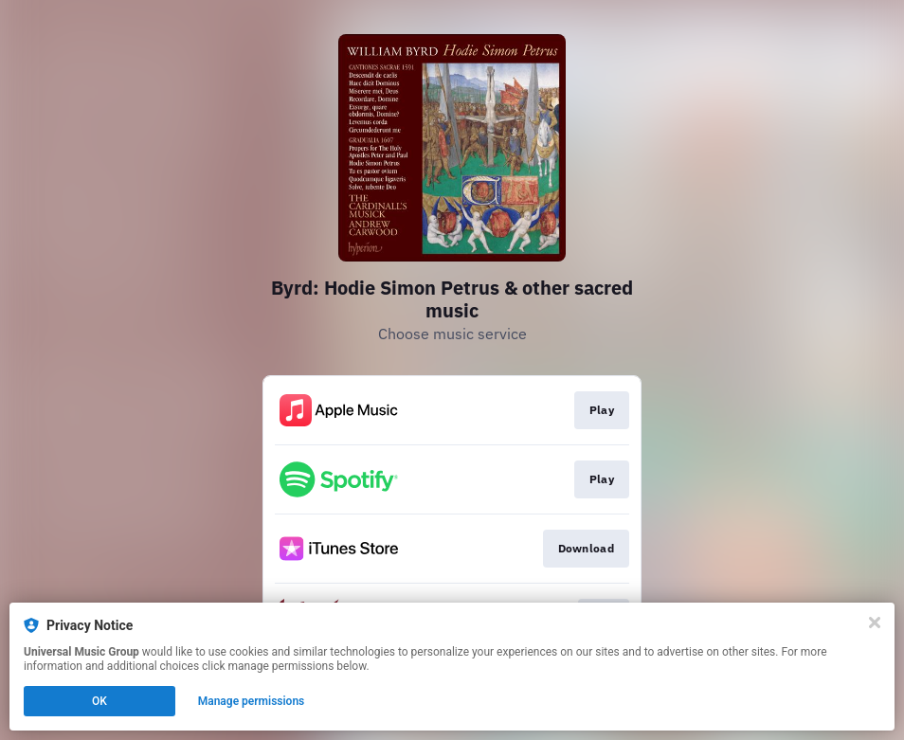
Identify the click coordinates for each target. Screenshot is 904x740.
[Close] (874, 622)
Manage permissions (251, 701)
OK (99, 701)
